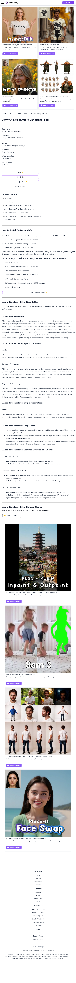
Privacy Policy (38, 936)
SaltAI (4, 146)
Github (20, 172)
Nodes (12, 114)
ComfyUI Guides (38, 913)
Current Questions (20, 182)
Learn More (38, 925)
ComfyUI (5, 114)
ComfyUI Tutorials (38, 919)
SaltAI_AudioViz (23, 114)
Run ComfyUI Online (39, 293)
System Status (38, 899)
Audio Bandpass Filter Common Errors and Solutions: (22, 216)
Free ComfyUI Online (38, 909)
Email (38, 895)
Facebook (38, 878)
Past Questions (20, 187)
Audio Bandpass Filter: (12, 202)
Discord (38, 892)
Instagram (38, 882)
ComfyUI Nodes (38, 922)
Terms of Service (38, 933)
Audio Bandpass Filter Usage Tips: (16, 213)
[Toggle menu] (2, 3)
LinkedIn (38, 875)
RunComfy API (38, 916)
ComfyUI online (50, 954)
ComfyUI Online (16, 258)
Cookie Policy (38, 939)
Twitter (38, 885)
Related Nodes (9, 220)
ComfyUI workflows (26, 956)
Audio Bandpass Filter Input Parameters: (18, 205)
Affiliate (38, 902)
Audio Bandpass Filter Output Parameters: (19, 209)
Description (8, 198)
